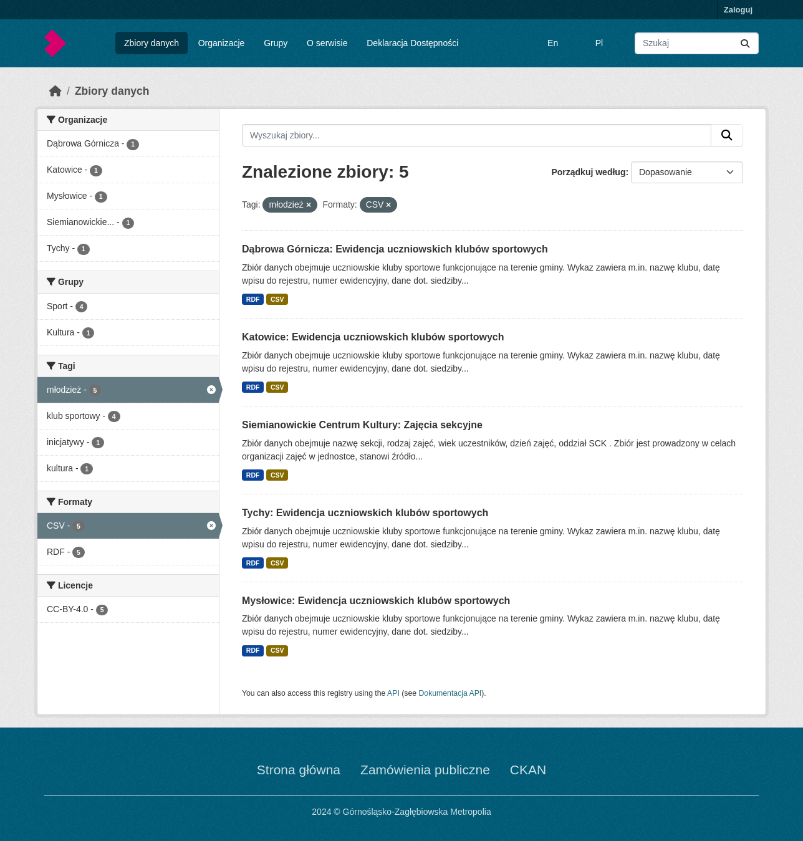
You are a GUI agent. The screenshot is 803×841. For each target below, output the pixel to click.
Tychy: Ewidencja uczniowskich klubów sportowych (365, 512)
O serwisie (327, 43)
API (393, 693)
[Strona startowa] (55, 91)
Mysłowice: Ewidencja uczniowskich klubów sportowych (376, 600)
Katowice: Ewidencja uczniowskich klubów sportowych (373, 337)
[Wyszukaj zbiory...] (697, 43)
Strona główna (298, 769)
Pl (599, 43)
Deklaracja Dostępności (412, 43)
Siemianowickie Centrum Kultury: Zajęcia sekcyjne (362, 425)
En (552, 43)
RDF (253, 299)
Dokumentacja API (450, 693)
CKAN (528, 769)
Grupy (275, 43)
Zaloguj (738, 9)
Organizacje (221, 43)
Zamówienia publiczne (425, 769)
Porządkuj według (588, 172)
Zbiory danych (151, 43)
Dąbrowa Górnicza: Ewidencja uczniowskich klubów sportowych (395, 249)
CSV (277, 299)
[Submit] (745, 43)
